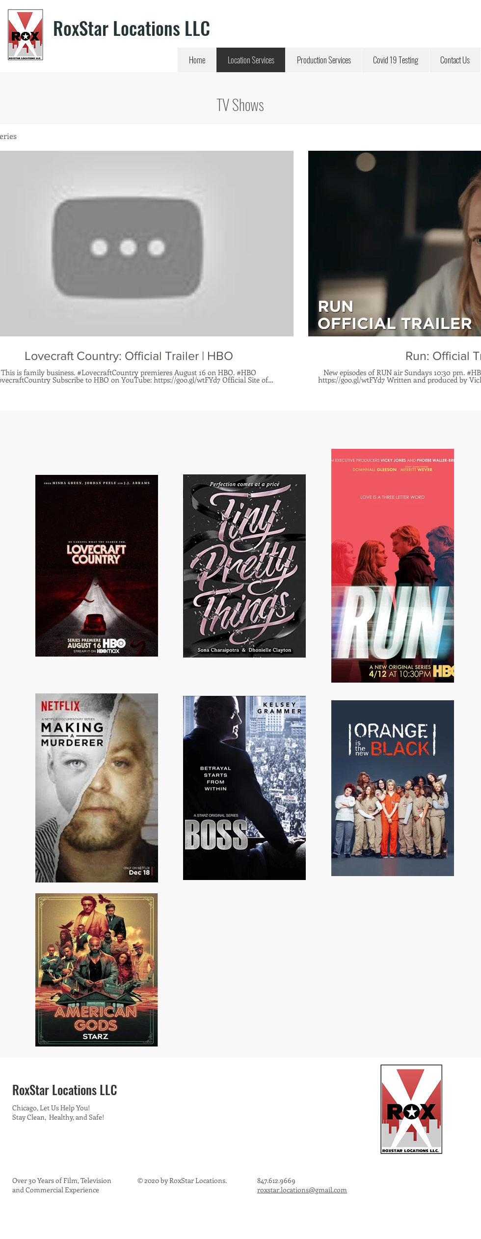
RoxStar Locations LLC (131, 27)
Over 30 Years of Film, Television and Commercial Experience (61, 1185)
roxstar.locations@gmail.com (302, 1189)
